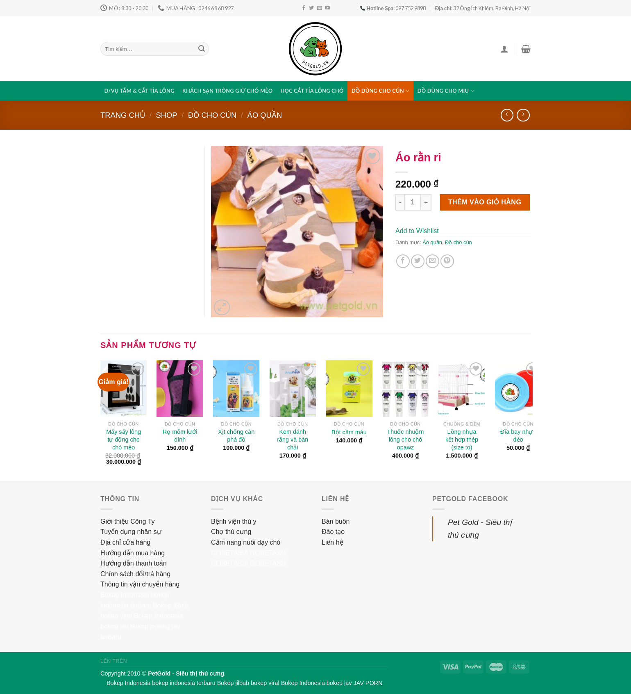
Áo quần (264, 115)
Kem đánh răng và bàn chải (292, 439)
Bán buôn (336, 521)
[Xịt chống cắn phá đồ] (236, 388)
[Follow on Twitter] (311, 8)
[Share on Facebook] (403, 261)
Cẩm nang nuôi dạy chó (245, 542)
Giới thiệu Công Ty (127, 521)
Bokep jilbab (170, 605)
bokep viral (116, 615)
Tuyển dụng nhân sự (130, 531)
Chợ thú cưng (231, 531)
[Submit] (202, 49)
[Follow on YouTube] (327, 8)
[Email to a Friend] (432, 261)
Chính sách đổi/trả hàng (135, 573)
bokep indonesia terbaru (183, 683)
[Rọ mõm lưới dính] (180, 388)
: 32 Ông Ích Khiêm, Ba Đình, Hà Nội (483, 8)
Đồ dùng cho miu (446, 91)
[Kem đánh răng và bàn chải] (293, 388)
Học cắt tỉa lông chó (312, 90)
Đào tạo (333, 531)
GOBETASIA (229, 553)
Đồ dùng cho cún (381, 91)
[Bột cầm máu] (349, 388)
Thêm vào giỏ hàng (485, 202)
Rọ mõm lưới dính (180, 435)
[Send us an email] (319, 8)
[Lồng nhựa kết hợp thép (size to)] (461, 388)
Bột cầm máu (349, 432)
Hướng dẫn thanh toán (133, 563)
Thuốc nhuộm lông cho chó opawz (405, 439)
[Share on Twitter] (417, 261)
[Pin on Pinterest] (447, 261)
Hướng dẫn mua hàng (132, 553)
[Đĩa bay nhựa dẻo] (518, 388)
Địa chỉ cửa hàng (125, 542)
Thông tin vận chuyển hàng (139, 584)
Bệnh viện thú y (233, 521)
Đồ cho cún (212, 115)
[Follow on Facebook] (303, 8)
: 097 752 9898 (393, 8)
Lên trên (113, 661)
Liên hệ (332, 542)
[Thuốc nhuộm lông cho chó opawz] (405, 388)
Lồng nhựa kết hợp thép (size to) (461, 439)
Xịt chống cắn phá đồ (236, 435)
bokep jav (114, 626)
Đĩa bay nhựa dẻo (518, 435)
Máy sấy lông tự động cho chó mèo (123, 439)
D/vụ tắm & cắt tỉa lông (139, 90)
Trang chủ (122, 115)
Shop (166, 115)
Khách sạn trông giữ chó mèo (227, 90)
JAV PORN (367, 683)
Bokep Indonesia (124, 594)
